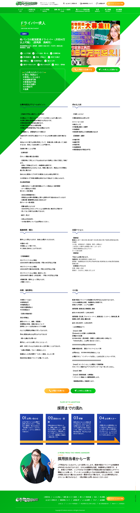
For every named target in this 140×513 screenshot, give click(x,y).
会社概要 (118, 10)
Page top (135, 498)
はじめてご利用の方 (70, 4)
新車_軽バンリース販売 (62, 10)
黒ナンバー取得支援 (82, 10)
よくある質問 (86, 500)
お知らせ (60, 503)
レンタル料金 (45, 10)
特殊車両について (86, 4)
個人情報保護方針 (104, 503)
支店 (97, 10)
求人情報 (107, 10)
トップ (20, 10)
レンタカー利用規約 (72, 503)
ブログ (95, 500)
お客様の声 (100, 4)
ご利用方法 (31, 10)
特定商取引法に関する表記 (88, 503)
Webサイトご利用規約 (118, 503)
